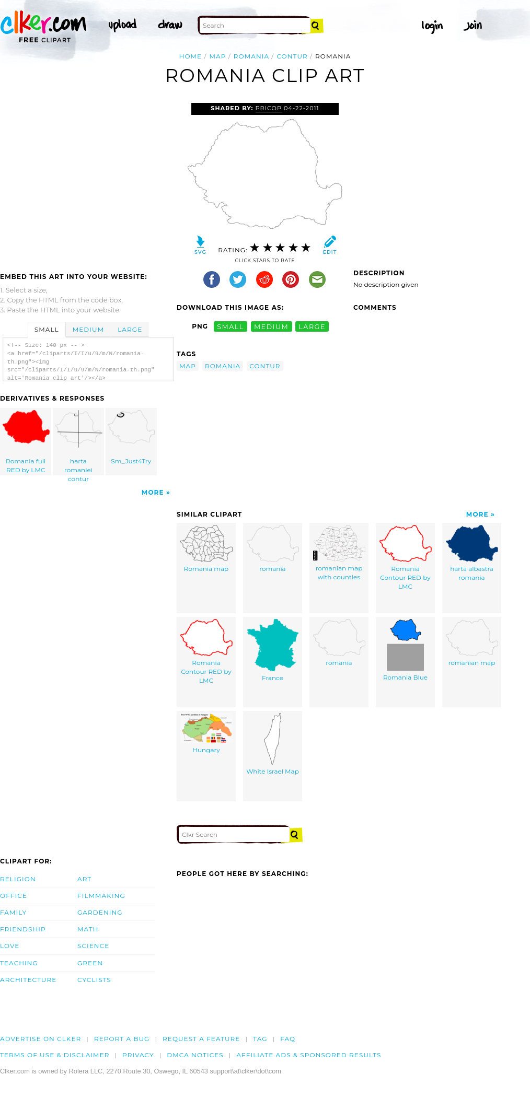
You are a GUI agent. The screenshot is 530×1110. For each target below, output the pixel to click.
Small (46, 329)
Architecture (28, 980)
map (218, 56)
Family (13, 912)
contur (291, 56)
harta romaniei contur (78, 442)
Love (9, 946)
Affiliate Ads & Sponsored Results (308, 1055)
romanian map (472, 643)
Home (190, 56)
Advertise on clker (40, 1039)
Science (93, 946)
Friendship (23, 929)
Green (90, 963)
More (153, 492)
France (272, 650)
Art (84, 879)
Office (13, 895)
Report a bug (122, 1039)
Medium (88, 329)
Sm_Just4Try (131, 437)
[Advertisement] (88, 181)
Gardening (100, 912)
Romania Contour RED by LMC (405, 557)
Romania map (206, 548)
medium (271, 326)
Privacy (138, 1055)
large (312, 326)
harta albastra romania (472, 553)
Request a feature (201, 1039)
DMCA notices (195, 1055)
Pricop (269, 108)
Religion (18, 879)
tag (260, 1039)
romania (251, 56)
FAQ (287, 1039)
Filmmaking (101, 895)
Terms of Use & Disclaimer (55, 1055)
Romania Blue (405, 650)
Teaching (19, 963)
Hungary (206, 733)
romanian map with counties (339, 553)
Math (88, 929)
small (230, 326)
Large (130, 329)
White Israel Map (272, 744)
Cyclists (94, 980)
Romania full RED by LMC (26, 442)
